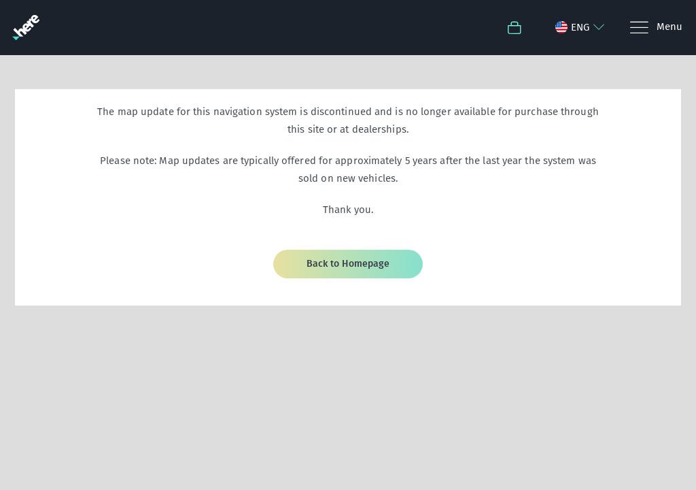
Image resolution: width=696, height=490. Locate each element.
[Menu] (655, 28)
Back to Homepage (348, 264)
